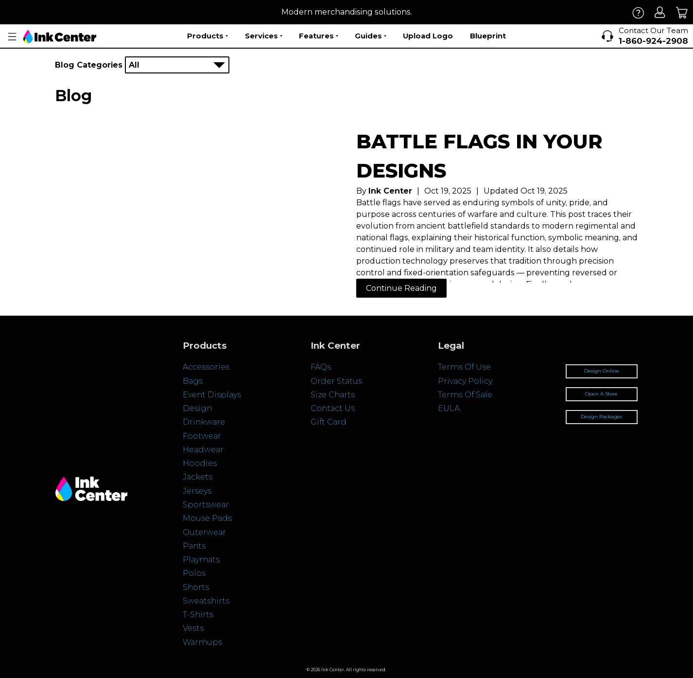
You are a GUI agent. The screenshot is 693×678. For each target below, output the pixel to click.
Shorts (196, 587)
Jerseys (197, 491)
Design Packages (601, 416)
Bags (193, 381)
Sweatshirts (206, 601)
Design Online (601, 371)
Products (207, 36)
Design (197, 408)
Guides (370, 36)
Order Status (336, 381)
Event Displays (212, 394)
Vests (193, 628)
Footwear (202, 436)
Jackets (197, 477)
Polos (194, 573)
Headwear (203, 449)
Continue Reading (401, 288)
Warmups (202, 642)
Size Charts (333, 394)
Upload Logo (428, 35)
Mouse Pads (207, 518)
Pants (194, 546)
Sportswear (206, 504)
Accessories (206, 367)
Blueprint (488, 35)
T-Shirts (198, 614)
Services (263, 36)
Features (318, 36)
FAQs (321, 367)
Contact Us (333, 408)
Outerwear (204, 532)
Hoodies (200, 463)
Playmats (201, 559)
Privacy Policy (465, 381)
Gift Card (328, 422)
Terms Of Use (464, 367)
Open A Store (601, 394)
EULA (449, 408)
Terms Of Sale (465, 394)
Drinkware (204, 422)
